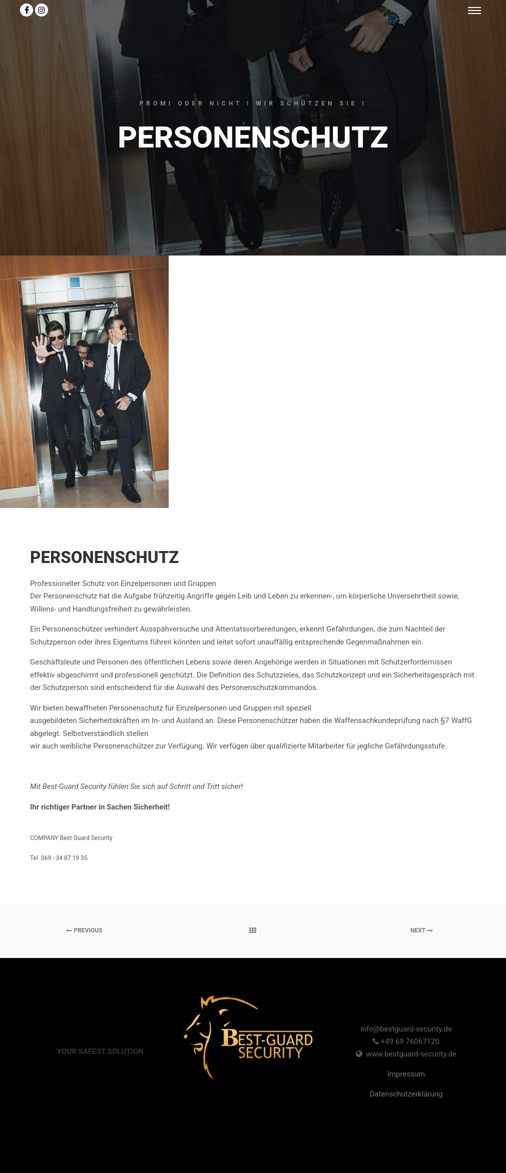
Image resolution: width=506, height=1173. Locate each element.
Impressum (406, 1074)
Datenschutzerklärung (405, 1094)
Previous (84, 930)
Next (421, 930)
